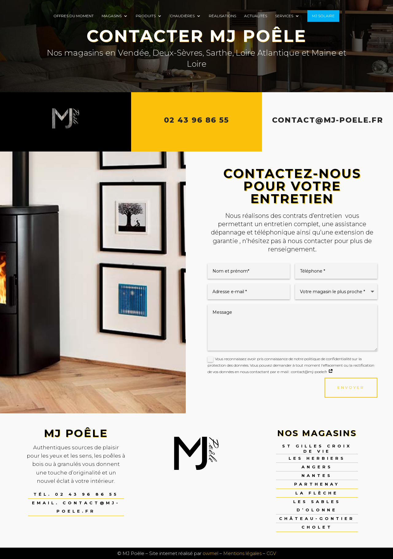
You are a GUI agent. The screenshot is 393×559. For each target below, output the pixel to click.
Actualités (255, 16)
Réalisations (222, 16)
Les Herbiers (317, 458)
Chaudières (182, 16)
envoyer (350, 387)
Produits (146, 16)
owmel (210, 553)
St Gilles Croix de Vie (317, 448)
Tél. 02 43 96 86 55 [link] (76, 494)
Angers (317, 466)
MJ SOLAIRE (323, 16)
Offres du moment (73, 16)
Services (284, 16)
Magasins (112, 16)
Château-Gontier (317, 518)
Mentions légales (242, 553)
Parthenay (317, 484)
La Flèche (316, 492)
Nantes (317, 475)
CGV (271, 553)
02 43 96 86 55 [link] (196, 120)
